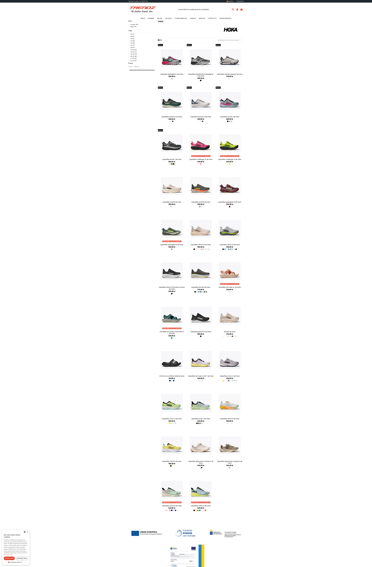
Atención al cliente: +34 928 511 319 (138, 1)
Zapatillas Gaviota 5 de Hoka (201, 332)
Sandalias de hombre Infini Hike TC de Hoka (172, 333)
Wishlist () (240, 1)
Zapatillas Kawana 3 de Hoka (172, 117)
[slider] (154, 70)
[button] (16, 562)
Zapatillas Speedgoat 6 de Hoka (229, 202)
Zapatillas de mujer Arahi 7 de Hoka (201, 376)
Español (230, 1)
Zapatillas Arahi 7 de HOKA (200, 419)
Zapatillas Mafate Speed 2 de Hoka (229, 74)
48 (132, 47)
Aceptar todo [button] (9, 558)
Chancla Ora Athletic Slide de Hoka (171, 376)
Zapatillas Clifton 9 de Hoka (172, 506)
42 (132, 41)
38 (132, 36)
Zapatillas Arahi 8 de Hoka (171, 202)
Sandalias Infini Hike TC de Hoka (230, 287)
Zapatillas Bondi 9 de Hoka (200, 287)
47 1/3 (133, 58)
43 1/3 (133, 52)
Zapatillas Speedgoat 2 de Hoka (171, 74)
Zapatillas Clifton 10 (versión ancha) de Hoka (172, 288)
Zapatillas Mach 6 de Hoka (229, 419)
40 (132, 39)
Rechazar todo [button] (22, 558)
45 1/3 (133, 56)
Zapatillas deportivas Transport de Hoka (200, 462)
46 (132, 45)
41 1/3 (133, 50)
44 (132, 43)
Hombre (134, 24)
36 (132, 34)
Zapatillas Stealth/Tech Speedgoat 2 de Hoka (200, 75)
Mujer (133, 27)
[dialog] (16, 547)
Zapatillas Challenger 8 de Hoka (200, 159)
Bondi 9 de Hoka (229, 332)
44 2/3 (133, 54)
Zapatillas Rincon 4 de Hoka (230, 376)
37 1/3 (133, 61)
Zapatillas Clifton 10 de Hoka (201, 245)
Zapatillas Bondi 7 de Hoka (229, 117)
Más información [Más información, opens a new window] (8, 554)
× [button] (27, 532)
